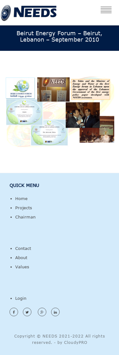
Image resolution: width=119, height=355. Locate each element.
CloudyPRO (75, 342)
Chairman (25, 216)
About (21, 257)
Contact (23, 248)
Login (20, 298)
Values (22, 266)
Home (21, 198)
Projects (23, 207)
